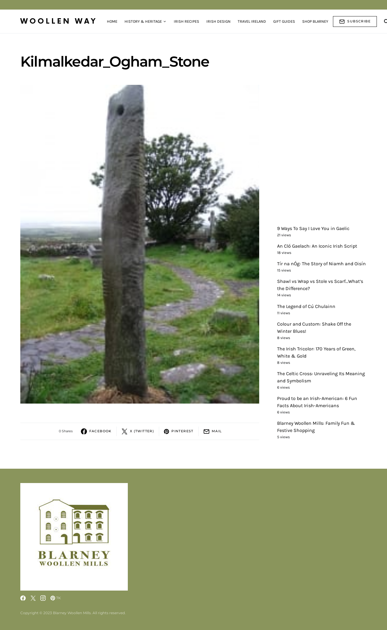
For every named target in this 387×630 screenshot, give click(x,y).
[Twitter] (33, 598)
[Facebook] (23, 598)
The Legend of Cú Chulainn (306, 306)
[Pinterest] (55, 598)
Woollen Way (58, 21)
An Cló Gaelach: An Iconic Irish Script (317, 246)
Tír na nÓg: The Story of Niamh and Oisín (321, 263)
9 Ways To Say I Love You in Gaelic (313, 228)
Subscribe (355, 21)
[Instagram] (43, 598)
